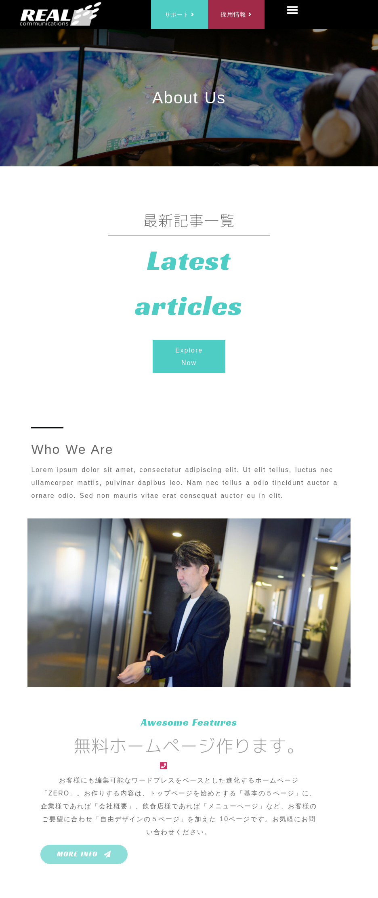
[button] (293, 10)
